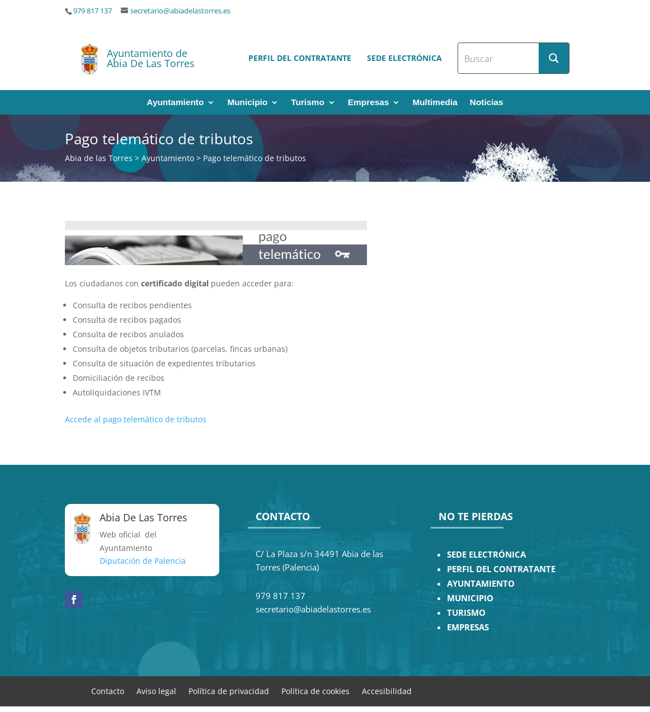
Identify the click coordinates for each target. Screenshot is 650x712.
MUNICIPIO (470, 598)
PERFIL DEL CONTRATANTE (501, 569)
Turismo (307, 102)
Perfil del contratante (299, 58)
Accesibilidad (387, 690)
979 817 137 (92, 11)
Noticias (486, 102)
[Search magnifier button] (554, 58)
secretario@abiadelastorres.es (180, 11)
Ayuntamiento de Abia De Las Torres (151, 58)
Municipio (247, 102)
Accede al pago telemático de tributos (135, 419)
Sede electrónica (404, 58)
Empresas (368, 102)
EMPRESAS (468, 627)
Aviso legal (156, 690)
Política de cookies (315, 690)
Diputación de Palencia (143, 560)
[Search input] (499, 58)
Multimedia (434, 102)
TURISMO (466, 613)
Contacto (107, 690)
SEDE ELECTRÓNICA (486, 554)
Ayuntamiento (175, 102)
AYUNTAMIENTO (481, 584)
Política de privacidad (229, 690)
